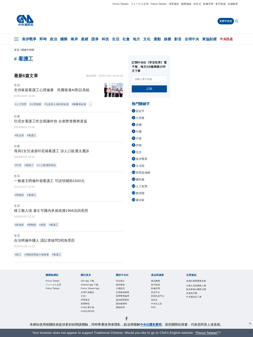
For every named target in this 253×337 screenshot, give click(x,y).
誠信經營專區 (122, 300)
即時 (43, 39)
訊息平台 (155, 292)
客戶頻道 (220, 4)
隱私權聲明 (121, 303)
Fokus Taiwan (159, 4)
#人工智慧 (20, 104)
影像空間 (208, 4)
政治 (53, 39)
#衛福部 (19, 224)
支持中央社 (225, 21)
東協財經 (209, 39)
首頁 (16, 49)
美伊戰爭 (29, 39)
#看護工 (31, 135)
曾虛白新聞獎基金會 (196, 281)
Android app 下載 (89, 285)
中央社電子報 (87, 307)
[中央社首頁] (25, 20)
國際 (63, 39)
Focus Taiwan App (90, 288)
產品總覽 (155, 281)
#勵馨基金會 (79, 104)
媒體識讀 (186, 4)
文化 (146, 39)
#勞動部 (19, 195)
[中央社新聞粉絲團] (126, 319)
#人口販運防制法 (46, 165)
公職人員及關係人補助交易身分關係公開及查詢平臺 (196, 289)
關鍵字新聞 (27, 49)
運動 (157, 39)
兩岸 (74, 39)
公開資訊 (120, 288)
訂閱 (149, 88)
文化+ (84, 296)
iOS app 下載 (87, 281)
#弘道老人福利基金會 (56, 104)
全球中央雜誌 (87, 292)
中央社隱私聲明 (151, 324)
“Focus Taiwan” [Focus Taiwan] (206, 333)
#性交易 (19, 135)
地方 (136, 39)
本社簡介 (120, 281)
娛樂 (167, 39)
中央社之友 (156, 303)
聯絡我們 (120, 307)
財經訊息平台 (157, 296)
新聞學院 (85, 303)
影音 (177, 39)
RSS (153, 307)
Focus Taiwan (120, 4)
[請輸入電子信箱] (149, 79)
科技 (105, 39)
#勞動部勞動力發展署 (36, 254)
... (90, 104)
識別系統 (120, 285)
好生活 (197, 4)
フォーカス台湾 (140, 4)
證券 (95, 39)
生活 (115, 39)
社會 (126, 39)
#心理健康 (35, 104)
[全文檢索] (237, 21)
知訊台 (154, 300)
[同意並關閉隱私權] (250, 324)
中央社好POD (88, 311)
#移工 (18, 254)
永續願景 (233, 4)
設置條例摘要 (122, 292)
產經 (84, 39)
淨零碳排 (174, 4)
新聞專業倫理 (122, 296)
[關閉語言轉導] (250, 332)
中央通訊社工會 (194, 297)
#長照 (42, 224)
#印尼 (18, 165)
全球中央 (192, 39)
